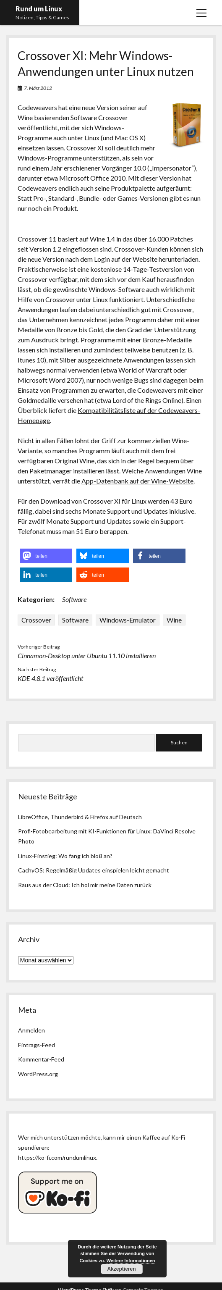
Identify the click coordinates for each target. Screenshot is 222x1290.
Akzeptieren (121, 1269)
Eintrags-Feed (36, 1044)
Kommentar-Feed (41, 1059)
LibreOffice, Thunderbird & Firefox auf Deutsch (80, 816)
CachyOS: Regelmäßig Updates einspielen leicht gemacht (93, 870)
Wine (86, 461)
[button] (46, 556)
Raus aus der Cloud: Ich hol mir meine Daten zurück (84, 884)
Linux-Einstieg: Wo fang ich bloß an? (65, 855)
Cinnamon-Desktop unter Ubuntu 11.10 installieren (87, 655)
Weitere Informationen (131, 1260)
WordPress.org (38, 1073)
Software (74, 599)
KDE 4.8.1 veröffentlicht (50, 678)
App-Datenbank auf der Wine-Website (137, 481)
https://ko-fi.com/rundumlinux (57, 1157)
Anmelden (31, 1030)
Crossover (36, 620)
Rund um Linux (39, 9)
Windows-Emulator (127, 620)
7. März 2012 (38, 88)
